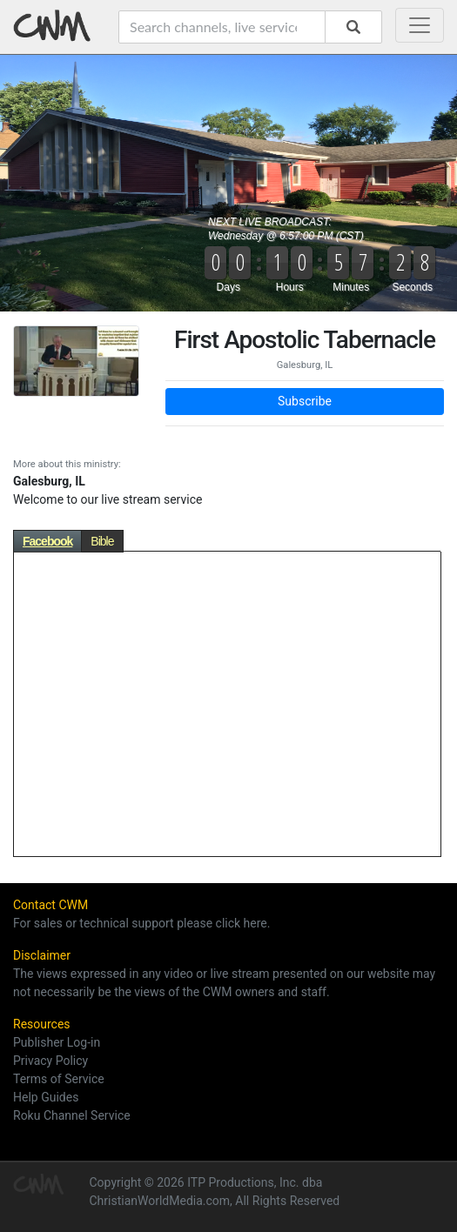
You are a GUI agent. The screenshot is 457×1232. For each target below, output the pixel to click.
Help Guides (45, 1097)
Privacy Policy (50, 1061)
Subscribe (305, 401)
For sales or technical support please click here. (141, 923)
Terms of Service (58, 1079)
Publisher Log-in (56, 1042)
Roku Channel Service (72, 1115)
